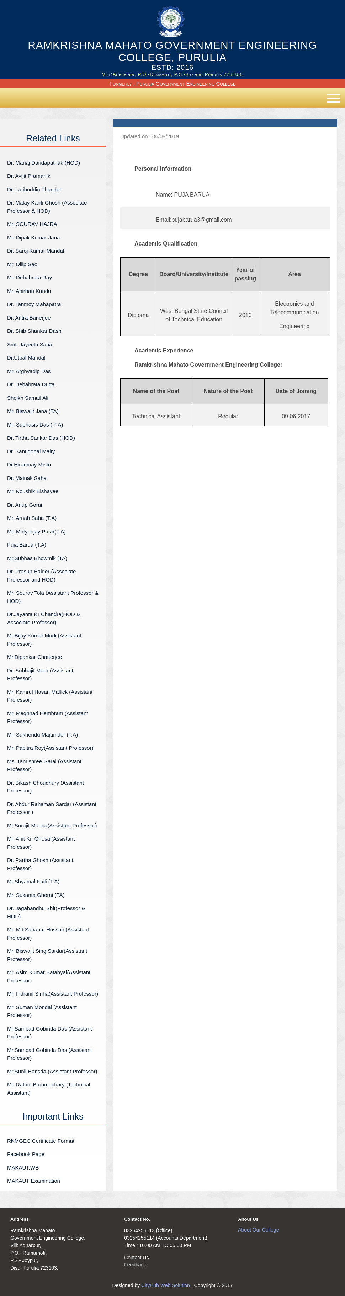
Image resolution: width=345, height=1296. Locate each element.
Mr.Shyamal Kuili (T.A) (33, 881)
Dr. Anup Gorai (24, 505)
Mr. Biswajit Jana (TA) (33, 411)
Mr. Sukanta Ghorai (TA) (35, 895)
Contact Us (136, 1257)
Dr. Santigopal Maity (31, 451)
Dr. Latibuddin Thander (34, 189)
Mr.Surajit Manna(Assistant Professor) (52, 825)
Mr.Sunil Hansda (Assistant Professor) (52, 1071)
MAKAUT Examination (33, 1181)
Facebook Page (25, 1154)
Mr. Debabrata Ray (48, 277)
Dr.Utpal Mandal (26, 358)
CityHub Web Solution (166, 1285)
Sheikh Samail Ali (27, 398)
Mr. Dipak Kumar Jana (33, 237)
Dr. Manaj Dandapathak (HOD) (43, 163)
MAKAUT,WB (23, 1168)
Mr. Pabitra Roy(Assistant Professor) (50, 748)
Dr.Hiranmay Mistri (29, 464)
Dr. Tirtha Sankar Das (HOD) (41, 438)
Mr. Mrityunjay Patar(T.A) (36, 531)
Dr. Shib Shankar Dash (34, 331)
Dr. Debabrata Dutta (30, 384)
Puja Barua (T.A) (26, 545)
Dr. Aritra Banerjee (29, 318)
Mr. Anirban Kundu (29, 291)
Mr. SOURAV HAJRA (32, 224)
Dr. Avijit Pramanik (28, 176)
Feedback (135, 1264)
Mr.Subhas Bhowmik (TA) (37, 558)
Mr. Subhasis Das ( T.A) (35, 425)
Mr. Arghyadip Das (29, 371)
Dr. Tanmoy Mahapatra (34, 304)
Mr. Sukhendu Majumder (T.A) (42, 735)
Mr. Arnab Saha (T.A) (32, 518)
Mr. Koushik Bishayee (32, 491)
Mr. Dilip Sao (22, 264)
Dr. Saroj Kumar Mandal (35, 251)
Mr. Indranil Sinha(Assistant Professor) (52, 994)
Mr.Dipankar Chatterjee (34, 657)
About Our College (258, 1230)
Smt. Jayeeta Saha (29, 344)
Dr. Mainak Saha (27, 478)
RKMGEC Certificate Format (40, 1141)
